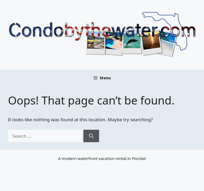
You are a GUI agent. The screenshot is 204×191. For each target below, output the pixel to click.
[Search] (91, 136)
